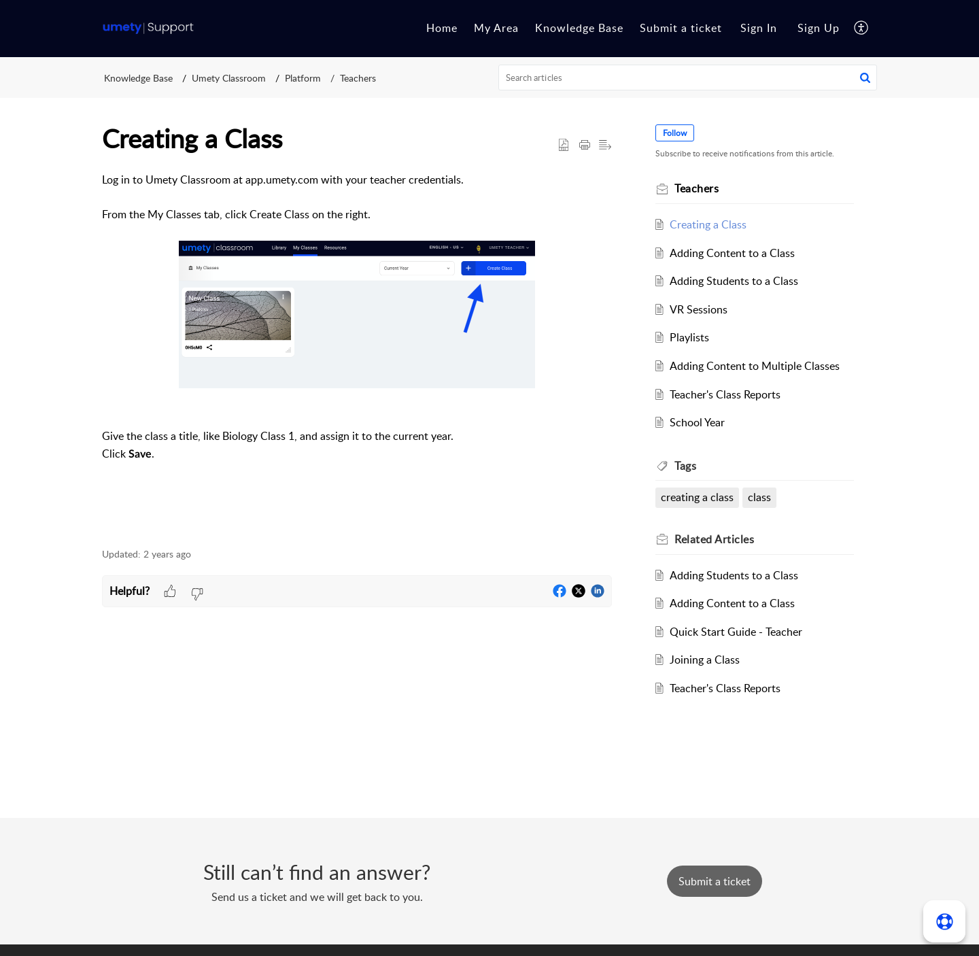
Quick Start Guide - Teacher (736, 631)
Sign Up (818, 27)
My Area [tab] (496, 27)
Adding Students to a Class (734, 280)
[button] (861, 28)
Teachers (358, 77)
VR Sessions (698, 309)
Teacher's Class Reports (725, 394)
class (759, 497)
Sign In (758, 27)
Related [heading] (714, 539)
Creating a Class (708, 224)
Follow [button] (675, 133)
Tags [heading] (685, 465)
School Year (697, 422)
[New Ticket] (714, 881)
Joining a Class (705, 659)
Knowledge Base (138, 77)
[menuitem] (759, 28)
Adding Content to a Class (732, 252)
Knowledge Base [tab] (579, 27)
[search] (688, 77)
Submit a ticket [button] (715, 881)
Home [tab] (442, 27)
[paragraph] (357, 352)
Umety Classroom (229, 77)
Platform (303, 77)
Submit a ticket (681, 27)
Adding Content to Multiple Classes (755, 365)
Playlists (689, 337)
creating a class (697, 497)
